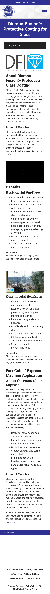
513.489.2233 (20, 3)
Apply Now (31, 3)
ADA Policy (18, 589)
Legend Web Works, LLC (30, 586)
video (12, 522)
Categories (14, 45)
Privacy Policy (30, 589)
